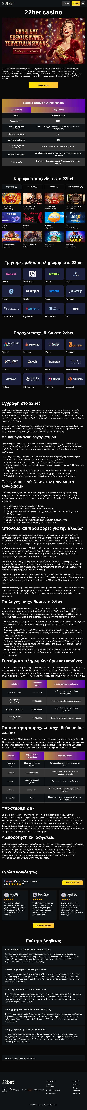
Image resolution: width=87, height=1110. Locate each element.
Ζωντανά (33, 187)
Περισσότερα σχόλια (43, 926)
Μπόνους (76, 1084)
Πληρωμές (76, 1081)
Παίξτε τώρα (43, 85)
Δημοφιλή (11, 187)
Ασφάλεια (76, 1093)
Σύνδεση (66, 3)
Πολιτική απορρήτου (50, 1085)
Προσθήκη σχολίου (72, 882)
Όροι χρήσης (50, 1081)
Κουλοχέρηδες (75, 187)
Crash (54, 187)
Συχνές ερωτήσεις (76, 1089)
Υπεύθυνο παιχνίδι (53, 1090)
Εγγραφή (76, 3)
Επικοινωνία (50, 1093)
